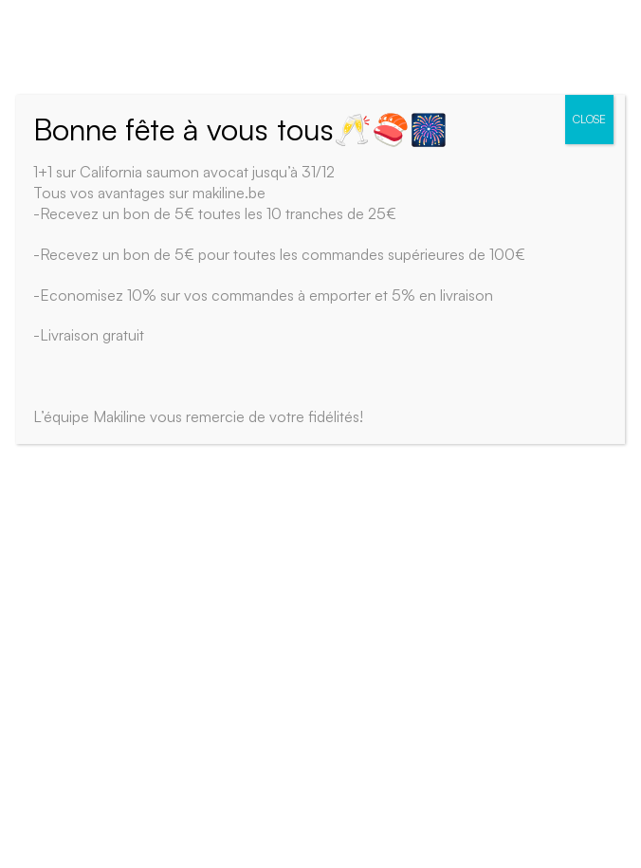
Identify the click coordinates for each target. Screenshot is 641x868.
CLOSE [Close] (589, 119)
